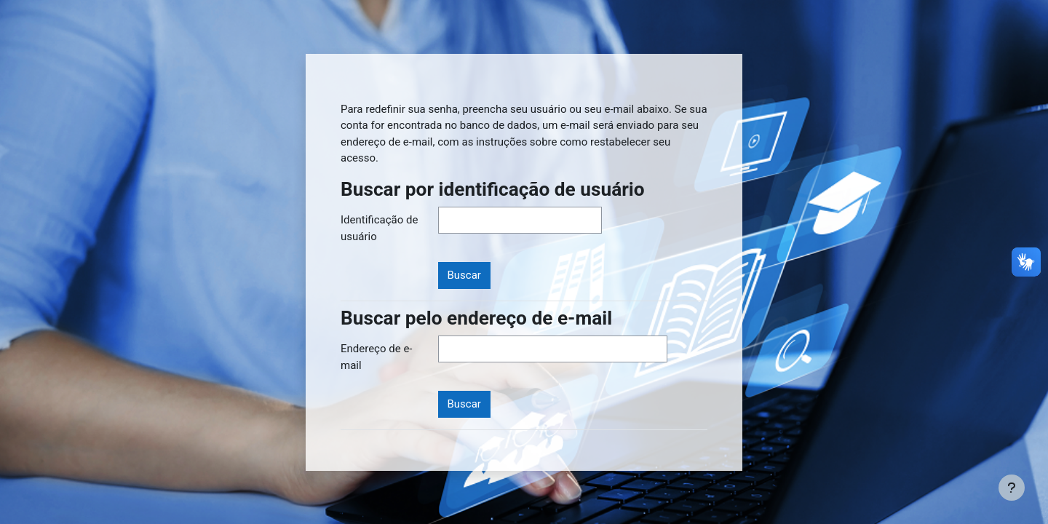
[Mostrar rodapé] (1012, 488)
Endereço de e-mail (376, 357)
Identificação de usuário (379, 228)
